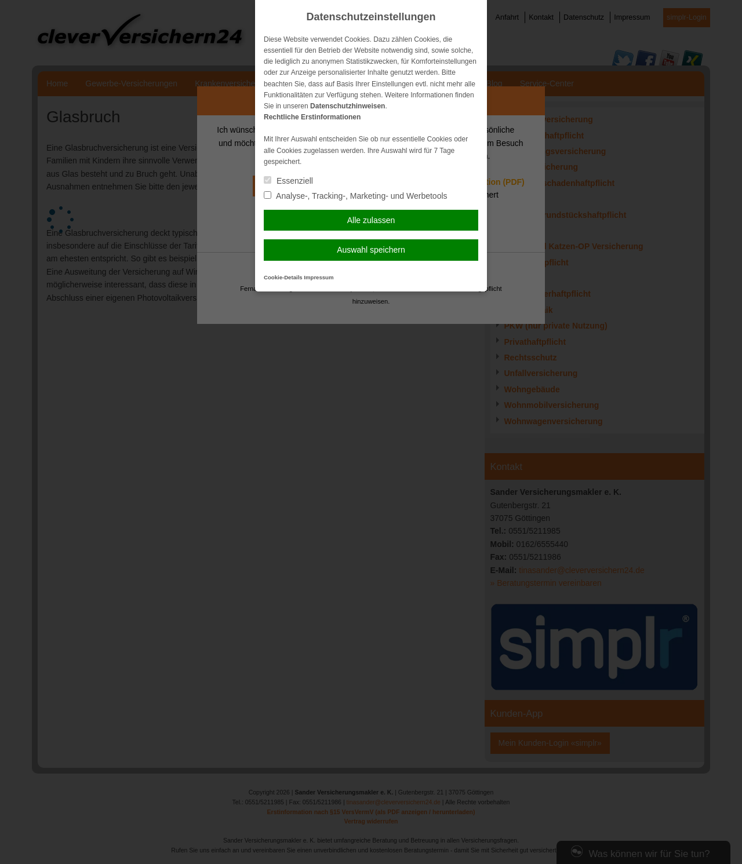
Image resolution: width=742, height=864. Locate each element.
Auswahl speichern (371, 249)
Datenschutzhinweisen (347, 106)
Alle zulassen (371, 220)
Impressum (318, 277)
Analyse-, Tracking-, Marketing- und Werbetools (356, 195)
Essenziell (288, 180)
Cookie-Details (283, 277)
